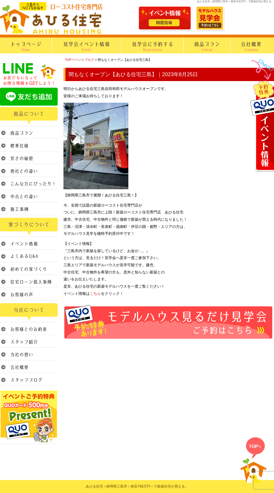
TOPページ (73, 59)
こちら (95, 293)
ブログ (89, 59)
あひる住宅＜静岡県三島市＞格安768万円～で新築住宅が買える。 (137, 486)
